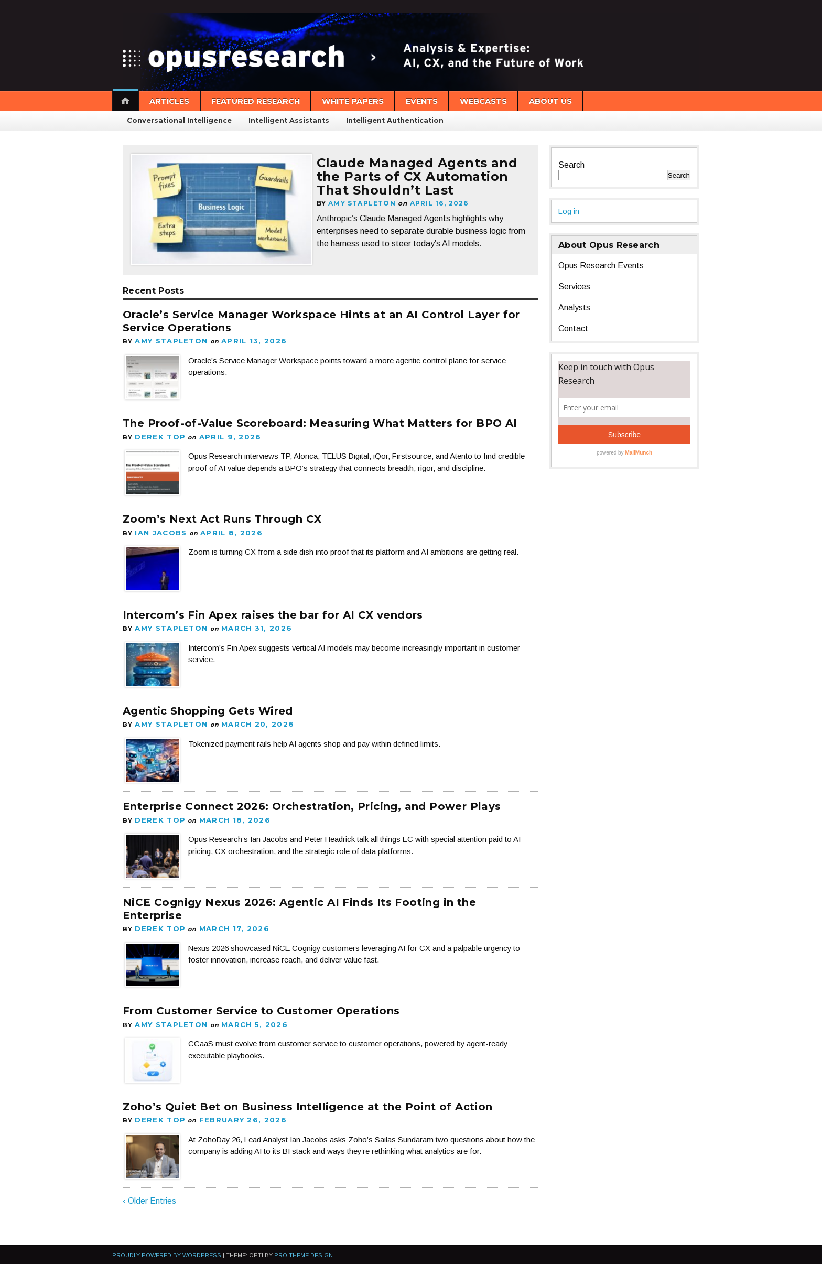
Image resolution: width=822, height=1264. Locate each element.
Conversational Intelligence (179, 120)
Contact (573, 328)
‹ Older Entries (149, 1190)
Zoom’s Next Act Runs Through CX (222, 517)
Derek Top (157, 435)
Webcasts (483, 101)
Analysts (574, 307)
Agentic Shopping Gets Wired (208, 706)
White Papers (353, 101)
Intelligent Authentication (395, 120)
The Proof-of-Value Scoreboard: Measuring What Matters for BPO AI (320, 422)
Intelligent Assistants (288, 120)
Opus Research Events (601, 265)
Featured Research (255, 101)
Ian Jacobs (158, 530)
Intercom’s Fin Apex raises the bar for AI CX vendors (273, 612)
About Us (550, 101)
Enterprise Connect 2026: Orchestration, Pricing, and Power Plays (312, 801)
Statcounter (22, 1259)
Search (571, 164)
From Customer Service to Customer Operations (261, 1003)
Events (422, 101)
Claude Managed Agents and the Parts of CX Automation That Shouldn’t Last (422, 182)
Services (574, 286)
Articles (169, 101)
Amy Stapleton (366, 216)
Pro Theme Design (303, 1245)
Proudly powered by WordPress (166, 1245)
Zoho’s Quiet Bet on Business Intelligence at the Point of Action (308, 1098)
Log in (569, 211)
